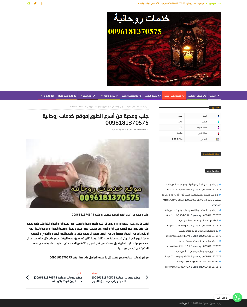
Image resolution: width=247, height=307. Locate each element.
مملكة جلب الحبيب (133, 106)
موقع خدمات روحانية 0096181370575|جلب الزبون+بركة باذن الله (56, 276)
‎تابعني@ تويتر (213, 170)
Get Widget (237, 303)
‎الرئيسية (146, 106)
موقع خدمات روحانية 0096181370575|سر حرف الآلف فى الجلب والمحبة (171, 3)
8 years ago (196, 189)
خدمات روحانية (185, 303)
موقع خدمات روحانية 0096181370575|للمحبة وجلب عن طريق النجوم (117, 276)
